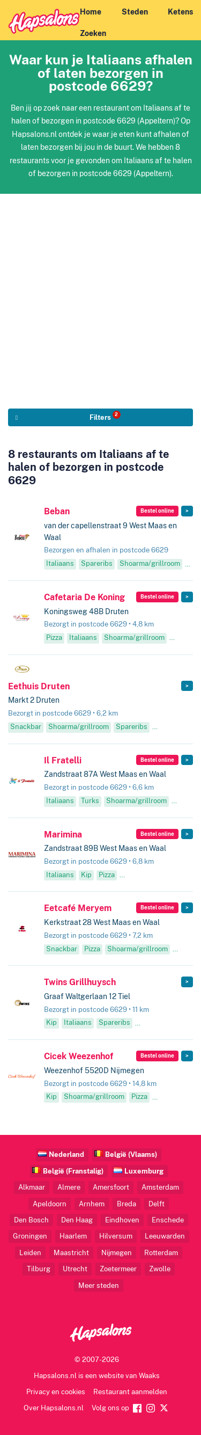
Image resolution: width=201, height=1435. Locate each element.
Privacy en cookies (55, 1392)
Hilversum (115, 1236)
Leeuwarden (165, 1236)
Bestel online (157, 511)
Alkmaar (31, 1187)
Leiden (30, 1253)
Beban (57, 511)
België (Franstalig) (73, 1171)
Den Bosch (31, 1220)
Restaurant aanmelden (130, 1392)
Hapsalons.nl (55, 1376)
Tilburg (38, 1269)
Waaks (149, 1376)
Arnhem (92, 1204)
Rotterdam (161, 1253)
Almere (68, 1187)
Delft (156, 1204)
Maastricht (71, 1253)
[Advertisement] (100, 294)
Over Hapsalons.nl (54, 1408)
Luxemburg (143, 1171)
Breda (126, 1204)
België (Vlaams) (131, 1154)
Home (90, 12)
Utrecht (75, 1269)
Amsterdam (160, 1187)
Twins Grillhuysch (80, 982)
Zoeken (93, 33)
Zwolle (159, 1269)
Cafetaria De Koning (84, 597)
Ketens (180, 12)
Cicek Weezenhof (78, 1056)
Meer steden (98, 1285)
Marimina (63, 834)
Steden (135, 12)
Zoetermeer (118, 1269)
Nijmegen (116, 1253)
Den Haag (77, 1220)
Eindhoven (122, 1220)
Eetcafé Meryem (77, 908)
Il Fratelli (62, 760)
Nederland (66, 1154)
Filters (105, 416)
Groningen (30, 1236)
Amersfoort (111, 1187)
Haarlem (73, 1236)
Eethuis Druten (39, 686)
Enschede (168, 1220)
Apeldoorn (49, 1204)
